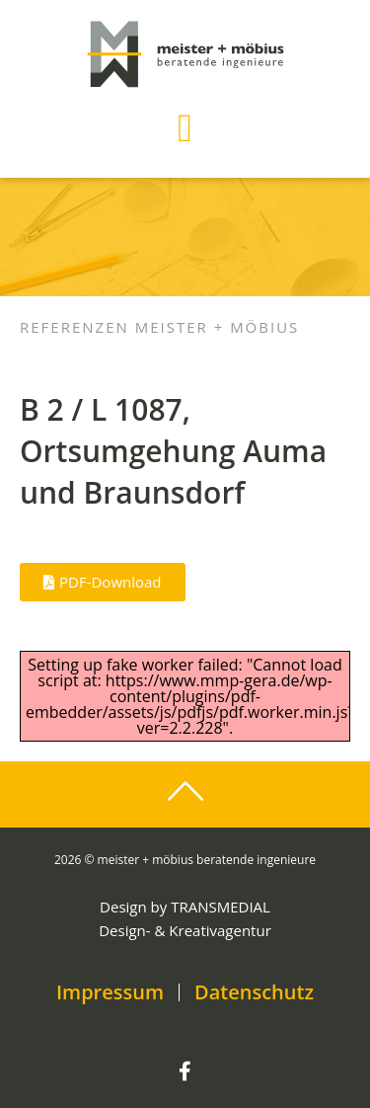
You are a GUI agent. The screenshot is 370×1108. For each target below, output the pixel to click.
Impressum (110, 992)
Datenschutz (254, 992)
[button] (185, 128)
